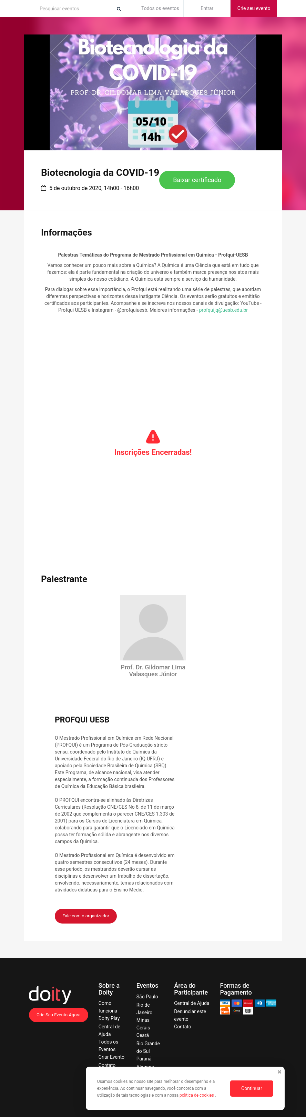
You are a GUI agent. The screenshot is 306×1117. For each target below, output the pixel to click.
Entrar (207, 8)
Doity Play (109, 1018)
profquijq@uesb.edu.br (223, 310)
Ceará (142, 1035)
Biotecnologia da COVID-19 (100, 172)
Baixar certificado (197, 179)
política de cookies (197, 1095)
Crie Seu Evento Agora (59, 1014)
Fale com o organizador (85, 915)
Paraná (144, 1058)
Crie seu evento (254, 8)
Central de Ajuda (191, 1003)
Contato (107, 1065)
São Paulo (147, 996)
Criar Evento (111, 1057)
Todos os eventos (160, 8)
